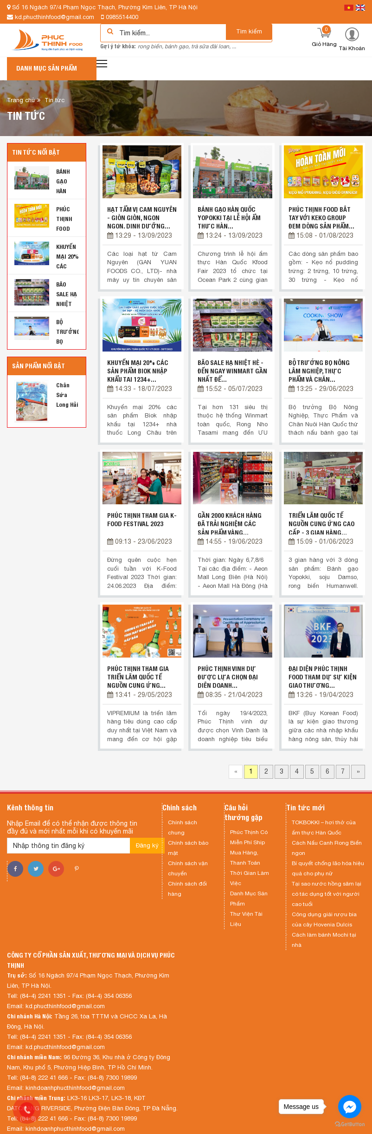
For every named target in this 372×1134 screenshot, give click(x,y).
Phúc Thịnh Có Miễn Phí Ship (249, 837)
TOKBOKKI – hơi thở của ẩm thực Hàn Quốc (324, 827)
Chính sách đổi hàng (187, 888)
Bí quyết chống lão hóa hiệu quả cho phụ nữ (328, 868)
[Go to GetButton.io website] (350, 1124)
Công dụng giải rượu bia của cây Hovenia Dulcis (324, 919)
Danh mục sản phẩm (46, 68)
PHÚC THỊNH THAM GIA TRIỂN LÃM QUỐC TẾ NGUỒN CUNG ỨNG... (138, 677)
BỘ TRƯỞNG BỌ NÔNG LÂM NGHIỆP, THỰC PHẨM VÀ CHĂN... (319, 371)
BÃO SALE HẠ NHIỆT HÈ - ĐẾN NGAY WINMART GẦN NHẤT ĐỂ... (232, 371)
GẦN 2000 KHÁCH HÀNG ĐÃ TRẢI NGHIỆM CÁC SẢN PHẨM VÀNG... (230, 524)
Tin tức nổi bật (36, 152)
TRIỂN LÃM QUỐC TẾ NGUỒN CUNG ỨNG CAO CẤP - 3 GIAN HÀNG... (321, 524)
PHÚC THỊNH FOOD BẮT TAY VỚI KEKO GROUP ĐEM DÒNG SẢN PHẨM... (321, 218)
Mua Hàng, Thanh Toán (245, 857)
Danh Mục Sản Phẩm (249, 898)
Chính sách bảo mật (188, 848)
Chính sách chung (182, 827)
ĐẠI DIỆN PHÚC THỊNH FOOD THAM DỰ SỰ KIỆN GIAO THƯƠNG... (323, 677)
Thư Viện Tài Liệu (246, 919)
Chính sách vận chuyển (188, 868)
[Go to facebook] (349, 1106)
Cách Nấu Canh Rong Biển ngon (327, 848)
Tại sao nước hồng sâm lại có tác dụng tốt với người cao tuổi (326, 893)
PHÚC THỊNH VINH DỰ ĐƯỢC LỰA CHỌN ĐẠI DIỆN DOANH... (228, 677)
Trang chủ (21, 100)
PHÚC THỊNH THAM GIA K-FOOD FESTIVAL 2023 (142, 520)
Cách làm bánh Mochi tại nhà (324, 940)
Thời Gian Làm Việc (249, 878)
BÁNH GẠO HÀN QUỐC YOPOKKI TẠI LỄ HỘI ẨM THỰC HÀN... (229, 218)
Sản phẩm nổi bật (38, 366)
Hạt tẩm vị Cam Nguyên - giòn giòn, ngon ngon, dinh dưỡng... (142, 218)
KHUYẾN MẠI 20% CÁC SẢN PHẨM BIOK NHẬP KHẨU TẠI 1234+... (137, 371)
